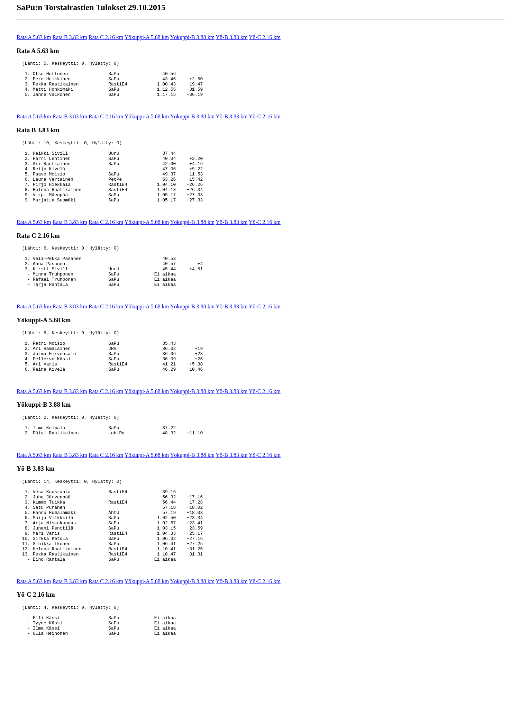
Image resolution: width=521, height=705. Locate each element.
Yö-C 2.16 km (265, 37)
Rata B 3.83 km (70, 37)
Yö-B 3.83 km (232, 37)
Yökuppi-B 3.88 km (192, 37)
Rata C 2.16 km (106, 37)
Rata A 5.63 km (34, 37)
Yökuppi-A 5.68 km (147, 37)
